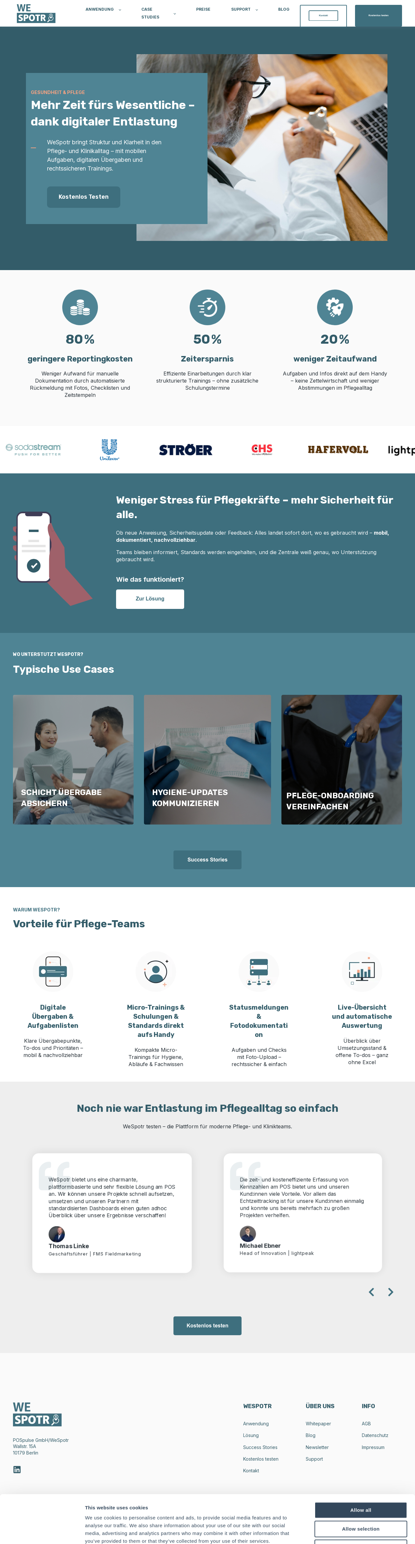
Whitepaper (318, 1423)
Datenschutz (375, 1435)
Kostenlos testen (84, 196)
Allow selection (361, 1483)
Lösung (251, 1435)
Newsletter (317, 1447)
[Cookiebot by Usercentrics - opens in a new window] (42, 1531)
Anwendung (256, 1423)
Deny (361, 1502)
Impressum (373, 1447)
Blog (310, 1435)
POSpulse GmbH (30, 1440)
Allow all (361, 1464)
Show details (340, 1531)
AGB (366, 1423)
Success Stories (260, 1447)
